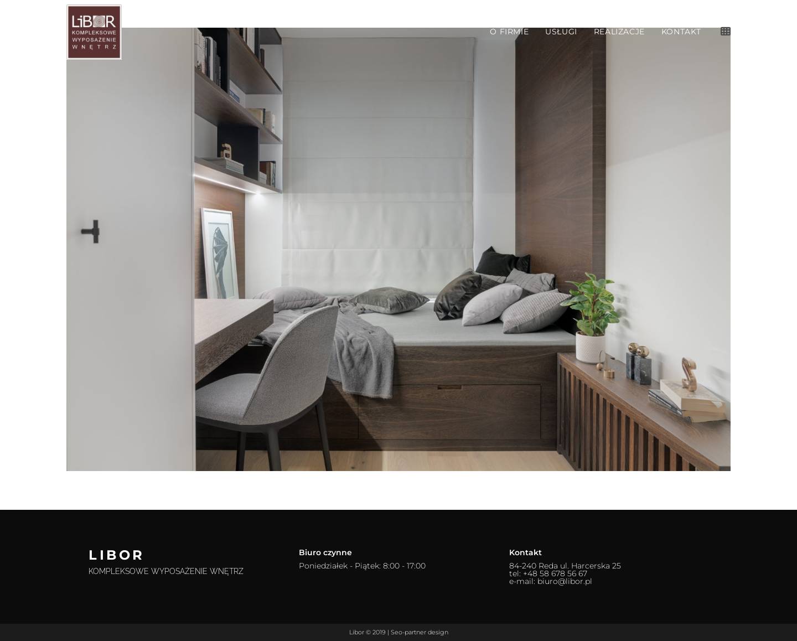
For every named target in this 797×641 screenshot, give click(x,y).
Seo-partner (408, 632)
